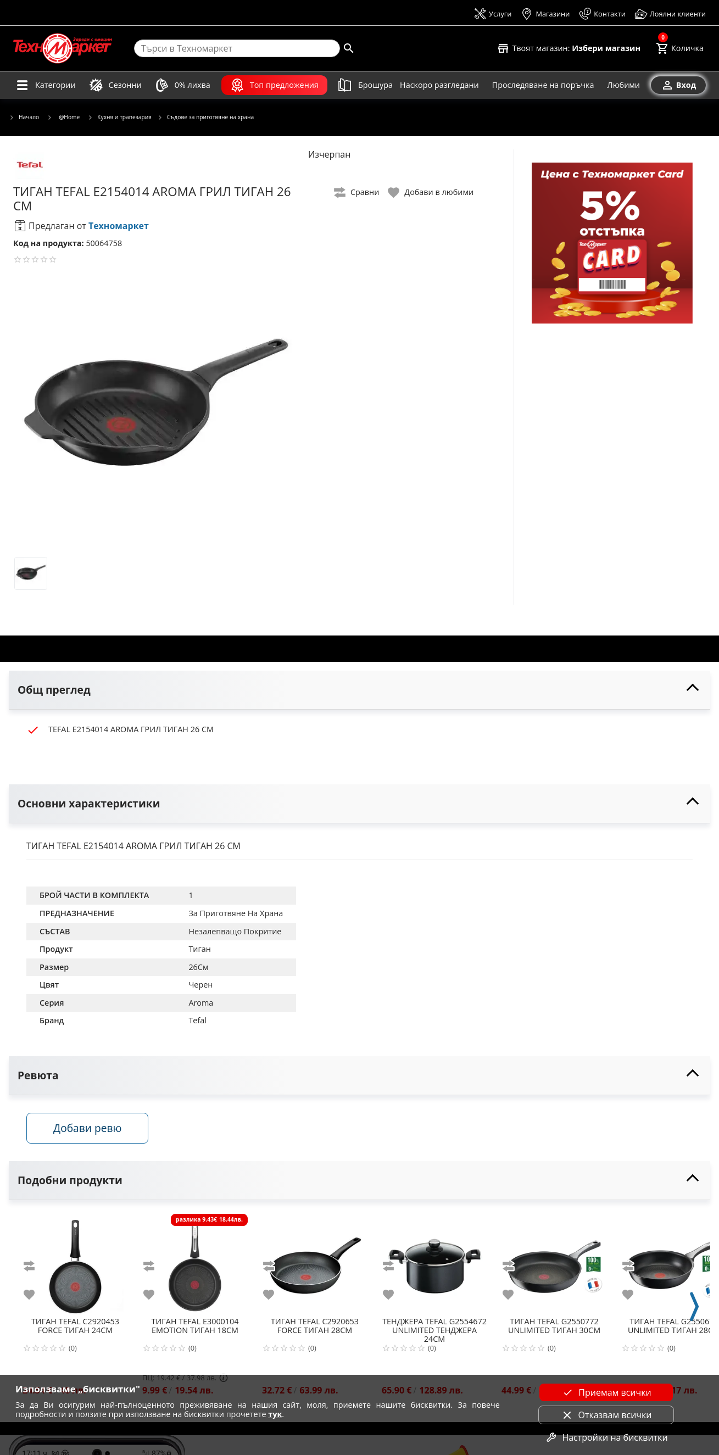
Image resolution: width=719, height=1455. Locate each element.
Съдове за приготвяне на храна (205, 117)
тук (275, 1414)
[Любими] (623, 85)
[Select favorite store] (568, 48)
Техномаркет (118, 226)
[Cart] (680, 48)
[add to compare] (36, 1266)
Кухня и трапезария (119, 117)
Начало (24, 117)
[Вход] (678, 85)
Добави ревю (87, 1127)
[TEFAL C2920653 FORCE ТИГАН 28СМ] (315, 1262)
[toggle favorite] (431, 192)
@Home (63, 117)
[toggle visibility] (359, 690)
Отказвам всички (605, 1414)
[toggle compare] (357, 192)
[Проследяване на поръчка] (543, 85)
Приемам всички (606, 1392)
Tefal (197, 1020)
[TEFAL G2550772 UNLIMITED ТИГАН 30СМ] (554, 1262)
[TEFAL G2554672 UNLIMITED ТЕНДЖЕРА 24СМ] (434, 1262)
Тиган (199, 949)
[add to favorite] (36, 1294)
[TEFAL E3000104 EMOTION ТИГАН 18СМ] (195, 1262)
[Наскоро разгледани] (439, 85)
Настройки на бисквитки (605, 1437)
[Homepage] (62, 48)
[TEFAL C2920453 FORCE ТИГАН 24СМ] (75, 1262)
